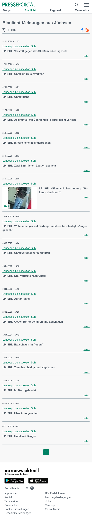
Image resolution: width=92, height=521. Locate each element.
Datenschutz (11, 505)
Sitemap (50, 505)
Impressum (10, 493)
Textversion (11, 501)
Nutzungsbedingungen (58, 497)
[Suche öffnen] (77, 5)
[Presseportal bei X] (26, 488)
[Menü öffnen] (87, 5)
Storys (6, 10)
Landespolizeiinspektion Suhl (19, 46)
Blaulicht (30, 10)
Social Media (52, 509)
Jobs (48, 501)
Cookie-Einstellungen (16, 509)
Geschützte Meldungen (17, 513)
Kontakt (8, 497)
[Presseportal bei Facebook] (22, 488)
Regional (55, 10)
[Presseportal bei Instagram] (31, 487)
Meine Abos (82, 10)
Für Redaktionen (55, 493)
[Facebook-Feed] (82, 30)
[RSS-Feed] (87, 30)
